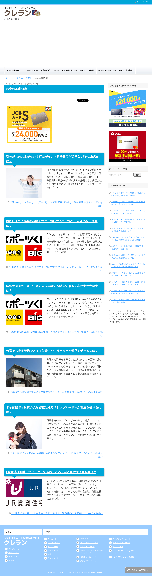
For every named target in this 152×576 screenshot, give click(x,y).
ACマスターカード (87, 539)
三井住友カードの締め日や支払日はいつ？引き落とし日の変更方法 (128, 220)
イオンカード (53, 550)
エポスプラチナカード (121, 539)
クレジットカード (15, 549)
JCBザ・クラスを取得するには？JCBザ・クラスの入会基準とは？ (128, 229)
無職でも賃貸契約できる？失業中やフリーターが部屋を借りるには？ (52, 350)
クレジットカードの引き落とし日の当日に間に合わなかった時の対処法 (128, 194)
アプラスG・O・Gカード (90, 561)
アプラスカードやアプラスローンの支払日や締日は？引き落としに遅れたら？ (128, 292)
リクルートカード (87, 547)
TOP (18, 78)
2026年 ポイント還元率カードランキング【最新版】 (74, 70)
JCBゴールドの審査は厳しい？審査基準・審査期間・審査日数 (128, 247)
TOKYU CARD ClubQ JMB (123, 557)
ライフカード (53, 558)
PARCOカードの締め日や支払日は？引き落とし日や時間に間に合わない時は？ (127, 238)
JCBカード (52, 539)
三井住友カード (54, 543)
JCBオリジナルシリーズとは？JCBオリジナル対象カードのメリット (128, 274)
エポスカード (118, 547)
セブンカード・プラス (89, 543)
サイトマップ (142, 2)
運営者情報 (12, 557)
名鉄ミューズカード (88, 557)
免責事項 (12, 560)
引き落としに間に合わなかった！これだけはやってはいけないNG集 (128, 212)
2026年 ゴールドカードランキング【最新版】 (116, 70)
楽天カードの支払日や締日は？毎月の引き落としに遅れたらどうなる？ (128, 203)
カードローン (13, 553)
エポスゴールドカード (121, 543)
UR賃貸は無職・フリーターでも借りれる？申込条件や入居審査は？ (51, 472)
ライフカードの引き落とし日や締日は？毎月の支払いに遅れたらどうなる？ (128, 283)
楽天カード (52, 554)
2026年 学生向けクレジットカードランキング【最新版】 (28, 70)
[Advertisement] (76, 45)
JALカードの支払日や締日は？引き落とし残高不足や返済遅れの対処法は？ (128, 265)
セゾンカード (53, 547)
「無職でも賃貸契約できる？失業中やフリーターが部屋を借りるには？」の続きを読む (56, 392)
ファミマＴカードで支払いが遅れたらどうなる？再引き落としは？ (128, 301)
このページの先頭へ (139, 570)
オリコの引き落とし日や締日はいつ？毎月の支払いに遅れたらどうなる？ (128, 256)
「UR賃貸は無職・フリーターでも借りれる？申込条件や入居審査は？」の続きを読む (57, 513)
